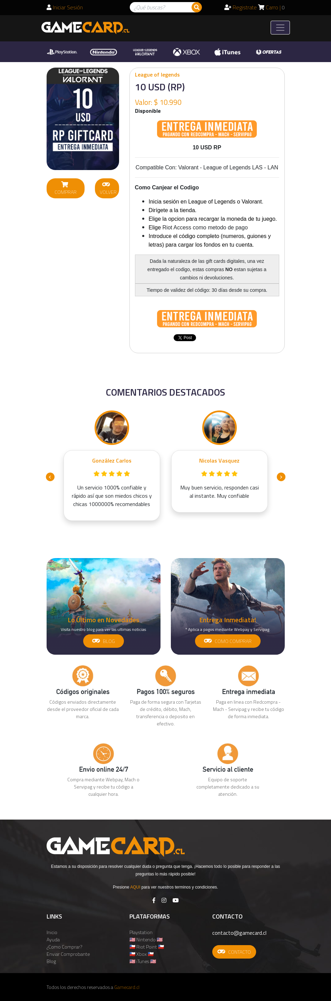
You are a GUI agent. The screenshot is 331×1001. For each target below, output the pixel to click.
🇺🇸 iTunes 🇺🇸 (142, 961)
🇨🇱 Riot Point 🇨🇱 (146, 946)
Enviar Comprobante (68, 954)
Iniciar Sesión (65, 7)
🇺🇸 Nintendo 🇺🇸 (146, 939)
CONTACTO (234, 951)
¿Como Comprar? (64, 946)
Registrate (240, 7)
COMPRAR (66, 188)
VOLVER (108, 188)
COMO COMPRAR (228, 641)
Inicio (52, 932)
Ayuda (53, 939)
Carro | (271, 7)
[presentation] (50, 477)
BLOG (103, 641)
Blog (51, 961)
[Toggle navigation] (280, 27)
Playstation (141, 932)
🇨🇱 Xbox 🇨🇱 (141, 954)
